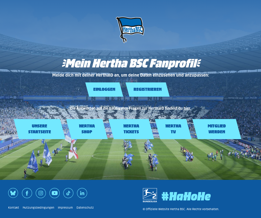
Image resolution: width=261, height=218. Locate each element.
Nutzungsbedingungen (38, 207)
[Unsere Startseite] (130, 44)
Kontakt (13, 207)
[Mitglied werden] (216, 129)
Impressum (65, 207)
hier (187, 108)
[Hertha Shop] (87, 129)
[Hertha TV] (173, 129)
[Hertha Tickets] (131, 129)
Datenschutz (85, 207)
